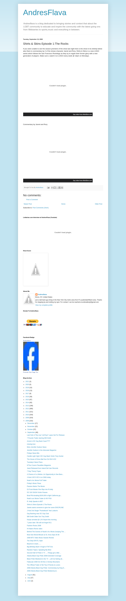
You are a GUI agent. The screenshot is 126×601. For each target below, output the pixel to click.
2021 (27, 381)
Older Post (98, 204)
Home (63, 204)
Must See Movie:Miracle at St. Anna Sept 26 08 (43, 535)
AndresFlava (45, 12)
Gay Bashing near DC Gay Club (38, 513)
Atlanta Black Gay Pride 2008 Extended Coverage (44, 556)
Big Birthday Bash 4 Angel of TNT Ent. (40, 547)
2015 (27, 399)
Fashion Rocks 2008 (34, 526)
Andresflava (42, 294)
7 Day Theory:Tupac (34, 471)
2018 (27, 390)
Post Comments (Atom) (41, 208)
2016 (27, 397)
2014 (27, 402)
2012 (27, 409)
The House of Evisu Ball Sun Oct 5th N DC (41, 459)
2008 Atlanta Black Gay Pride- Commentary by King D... (46, 568)
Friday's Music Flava (34, 483)
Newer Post (28, 204)
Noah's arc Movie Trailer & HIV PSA (39, 498)
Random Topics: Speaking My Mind (39, 550)
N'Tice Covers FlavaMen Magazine (39, 465)
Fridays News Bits (33, 453)
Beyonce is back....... (34, 544)
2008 (27, 421)
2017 (27, 393)
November (31, 426)
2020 (27, 384)
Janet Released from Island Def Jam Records (42, 468)
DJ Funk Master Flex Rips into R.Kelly (40, 489)
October (30, 429)
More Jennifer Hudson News (36, 447)
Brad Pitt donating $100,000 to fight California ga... (44, 495)
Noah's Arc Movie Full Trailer (36, 480)
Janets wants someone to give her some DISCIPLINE (45, 507)
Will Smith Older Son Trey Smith (38, 516)
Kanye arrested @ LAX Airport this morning (42, 520)
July (29, 578)
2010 (27, 415)
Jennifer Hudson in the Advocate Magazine (41, 450)
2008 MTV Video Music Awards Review (40, 538)
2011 (27, 412)
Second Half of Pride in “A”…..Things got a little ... (44, 553)
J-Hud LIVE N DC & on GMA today (39, 477)
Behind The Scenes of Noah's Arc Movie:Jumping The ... (46, 532)
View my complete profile (44, 305)
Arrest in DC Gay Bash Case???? (38, 441)
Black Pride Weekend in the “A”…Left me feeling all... (45, 559)
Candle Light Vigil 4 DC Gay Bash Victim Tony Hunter (45, 456)
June (29, 581)
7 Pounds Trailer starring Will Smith (39, 438)
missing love (31, 444)
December (31, 423)
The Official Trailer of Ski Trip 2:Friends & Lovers (43, 565)
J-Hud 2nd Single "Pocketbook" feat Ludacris (42, 511)
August (30, 575)
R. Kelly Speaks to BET (35, 501)
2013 (27, 406)
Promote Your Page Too (30, 372)
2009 (27, 418)
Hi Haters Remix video (34, 529)
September (31, 432)
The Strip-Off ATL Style (35, 541)
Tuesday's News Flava (34, 462)
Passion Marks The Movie (36, 486)
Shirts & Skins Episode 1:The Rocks (39, 504)
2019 (27, 387)
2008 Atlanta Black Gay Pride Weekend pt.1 (42, 571)
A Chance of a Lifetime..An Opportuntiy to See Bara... (45, 474)
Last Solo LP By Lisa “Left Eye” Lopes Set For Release (45, 435)
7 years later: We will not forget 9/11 (39, 523)
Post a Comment (32, 200)
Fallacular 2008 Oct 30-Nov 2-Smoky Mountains (43, 562)
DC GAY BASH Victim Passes (37, 492)
